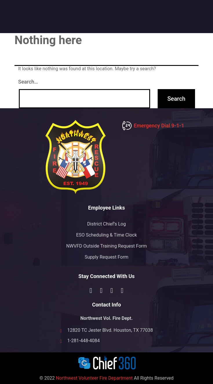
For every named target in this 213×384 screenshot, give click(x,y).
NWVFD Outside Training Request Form (106, 246)
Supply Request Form (106, 257)
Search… (28, 82)
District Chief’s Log (106, 224)
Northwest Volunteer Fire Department (94, 378)
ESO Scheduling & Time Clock (106, 235)
